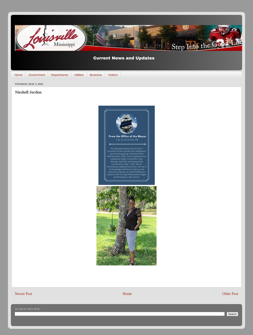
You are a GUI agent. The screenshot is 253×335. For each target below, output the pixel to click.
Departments (59, 75)
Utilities (79, 75)
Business (96, 75)
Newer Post (23, 294)
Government (37, 75)
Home (19, 75)
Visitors (113, 75)
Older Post (230, 294)
